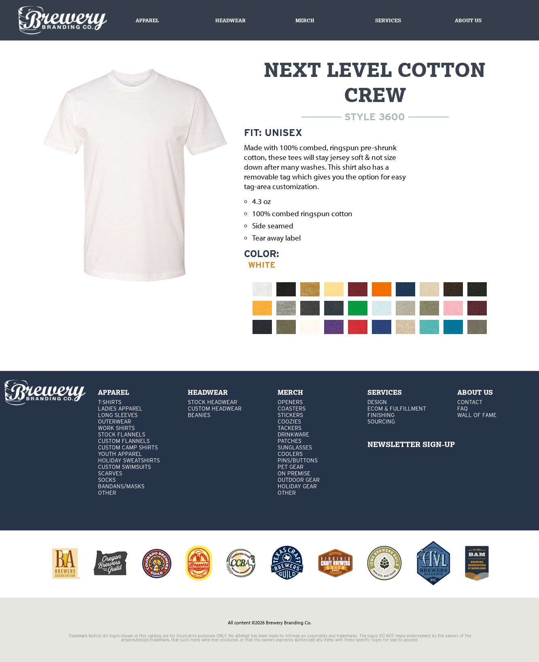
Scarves (110, 473)
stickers (290, 415)
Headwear (230, 20)
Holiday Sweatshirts (129, 460)
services (384, 392)
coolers (290, 454)
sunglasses (295, 447)
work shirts (116, 428)
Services (388, 20)
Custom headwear (215, 408)
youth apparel (120, 454)
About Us (475, 392)
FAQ (462, 408)
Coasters (292, 408)
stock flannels (121, 434)
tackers (289, 428)
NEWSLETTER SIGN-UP (411, 444)
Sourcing (381, 421)
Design (377, 402)
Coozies (289, 421)
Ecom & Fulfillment (396, 408)
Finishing (381, 415)
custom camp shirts (128, 447)
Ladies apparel (120, 408)
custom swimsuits (124, 467)
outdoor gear (299, 480)
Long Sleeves (118, 415)
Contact (469, 402)
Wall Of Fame (477, 415)
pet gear (290, 467)
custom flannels (124, 441)
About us (468, 20)
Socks (107, 480)
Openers (290, 402)
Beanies (199, 415)
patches (289, 441)
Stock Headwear (212, 402)
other (107, 493)
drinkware (293, 434)
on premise (294, 473)
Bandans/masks (121, 486)
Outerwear (114, 421)
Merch (304, 20)
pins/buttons (298, 460)
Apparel (147, 20)
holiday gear (297, 486)
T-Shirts (109, 402)
